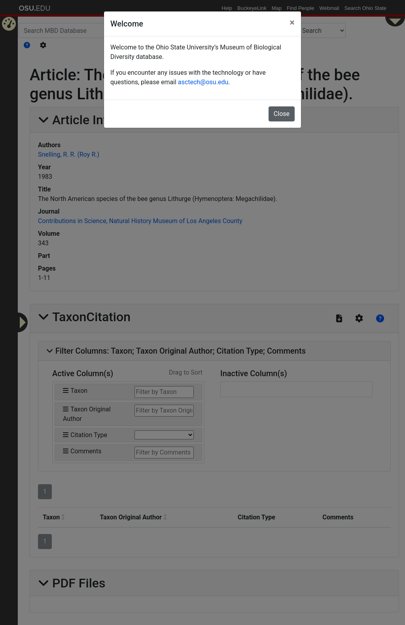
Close (282, 113)
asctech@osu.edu (203, 82)
